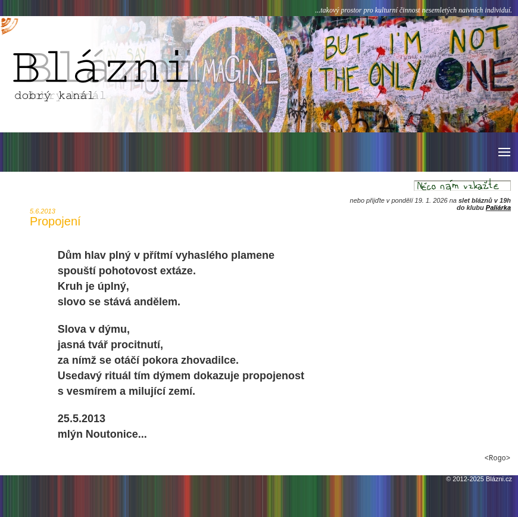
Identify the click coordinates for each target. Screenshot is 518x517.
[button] (503, 152)
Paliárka (498, 207)
